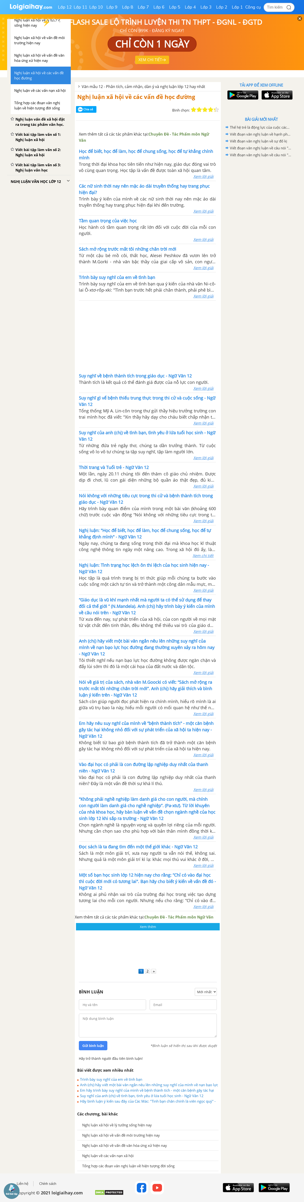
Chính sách (47, 1183)
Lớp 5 (174, 7)
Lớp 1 (237, 7)
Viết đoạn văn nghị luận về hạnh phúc (260, 134)
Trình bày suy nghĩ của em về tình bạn (111, 1079)
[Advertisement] (147, 336)
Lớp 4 (190, 7)
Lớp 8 (127, 7)
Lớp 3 (206, 7)
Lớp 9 (112, 7)
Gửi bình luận (93, 1046)
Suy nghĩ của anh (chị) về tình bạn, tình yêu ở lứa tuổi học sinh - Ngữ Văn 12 (142, 1095)
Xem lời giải (203, 176)
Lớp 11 (80, 7)
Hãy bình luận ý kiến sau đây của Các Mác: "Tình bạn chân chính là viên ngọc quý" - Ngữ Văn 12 (148, 1101)
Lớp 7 (143, 7)
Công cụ (253, 7)
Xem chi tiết (203, 555)
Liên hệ (22, 1183)
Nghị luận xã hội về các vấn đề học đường (136, 97)
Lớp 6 (159, 7)
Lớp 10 (96, 7)
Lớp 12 (65, 7)
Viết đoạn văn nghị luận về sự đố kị (258, 141)
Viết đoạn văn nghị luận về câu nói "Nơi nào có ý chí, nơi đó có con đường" (260, 148)
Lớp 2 (221, 7)
